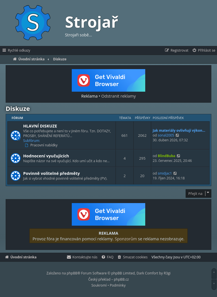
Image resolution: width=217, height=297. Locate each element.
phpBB (72, 273)
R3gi (167, 273)
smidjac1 (165, 173)
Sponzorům (126, 238)
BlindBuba (166, 155)
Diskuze (18, 108)
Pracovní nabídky (42, 145)
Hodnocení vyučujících (46, 156)
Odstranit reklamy (118, 96)
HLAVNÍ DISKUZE (40, 126)
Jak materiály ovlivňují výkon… (179, 130)
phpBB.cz (121, 279)
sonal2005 (166, 135)
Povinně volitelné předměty (51, 173)
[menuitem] (203, 50)
